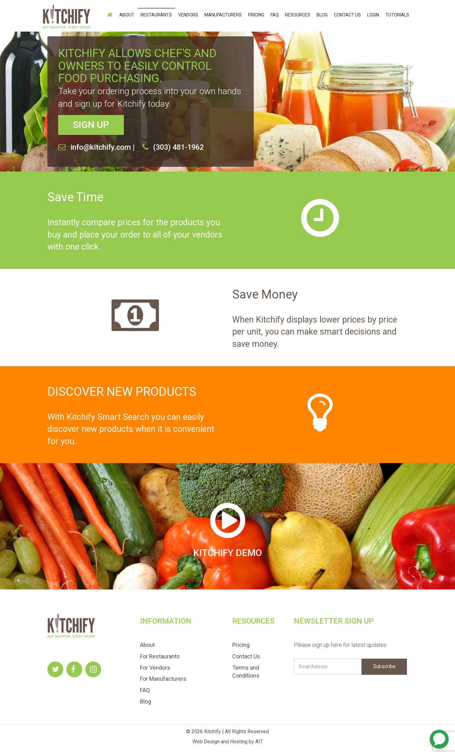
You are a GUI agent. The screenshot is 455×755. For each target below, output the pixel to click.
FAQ (274, 14)
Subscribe (384, 666)
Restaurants (156, 14)
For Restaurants (160, 656)
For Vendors (155, 667)
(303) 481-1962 (178, 147)
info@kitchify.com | (102, 147)
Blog (322, 14)
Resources (297, 14)
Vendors (188, 14)
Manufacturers (223, 14)
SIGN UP (91, 124)
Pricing (256, 14)
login (373, 14)
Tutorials (397, 14)
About (126, 14)
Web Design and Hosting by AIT (227, 742)
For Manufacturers (163, 678)
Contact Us (347, 14)
